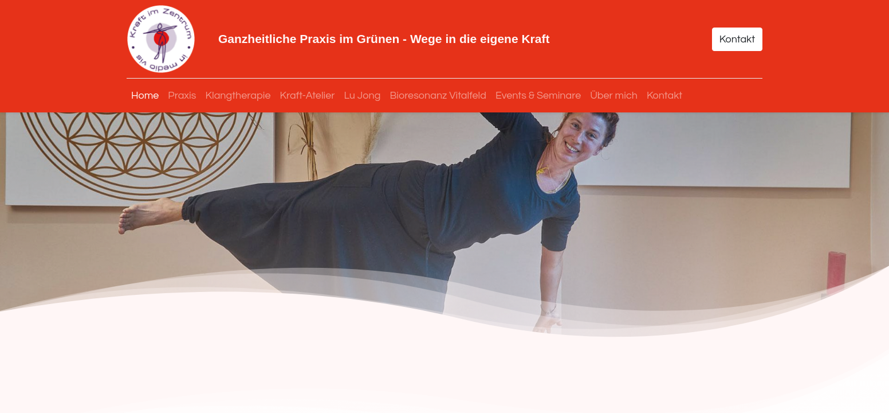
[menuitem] (145, 95)
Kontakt (737, 39)
